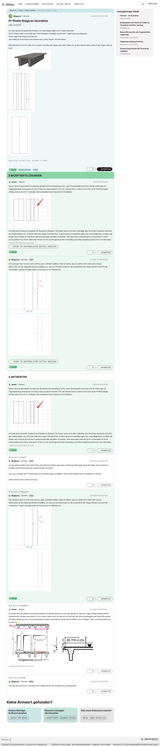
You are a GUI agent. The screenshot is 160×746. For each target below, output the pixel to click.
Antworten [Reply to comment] (106, 252)
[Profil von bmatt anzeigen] (14, 182)
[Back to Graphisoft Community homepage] (9, 4)
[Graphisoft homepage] (149, 740)
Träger (35, 170)
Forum (20, 4)
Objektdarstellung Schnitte (131, 42)
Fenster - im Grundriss (129, 16)
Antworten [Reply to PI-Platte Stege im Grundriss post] (106, 169)
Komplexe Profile (25, 170)
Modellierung (124, 28)
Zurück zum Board (18, 718)
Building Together (64, 4)
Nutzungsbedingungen (81, 744)
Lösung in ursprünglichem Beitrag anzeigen (34, 247)
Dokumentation (125, 18)
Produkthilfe (79, 4)
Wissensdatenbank (32, 4)
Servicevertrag (48, 4)
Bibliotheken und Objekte (129, 37)
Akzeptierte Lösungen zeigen (61, 718)
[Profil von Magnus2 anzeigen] (17, 16)
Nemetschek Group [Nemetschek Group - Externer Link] (150, 744)
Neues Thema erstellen (94, 718)
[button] (30, 59)
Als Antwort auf (18, 457)
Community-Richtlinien (101, 744)
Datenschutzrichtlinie (61, 744)
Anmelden (152, 4)
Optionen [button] (111, 11)
